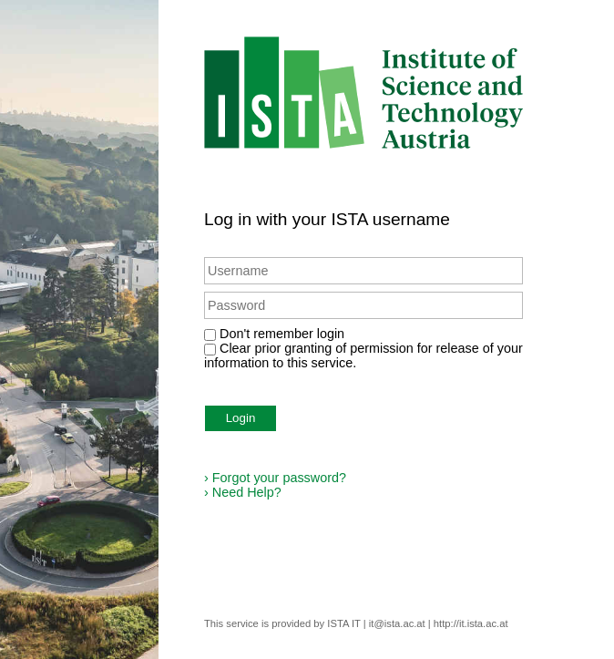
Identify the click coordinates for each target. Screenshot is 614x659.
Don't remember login (282, 333)
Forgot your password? (275, 477)
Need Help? (242, 492)
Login (241, 418)
